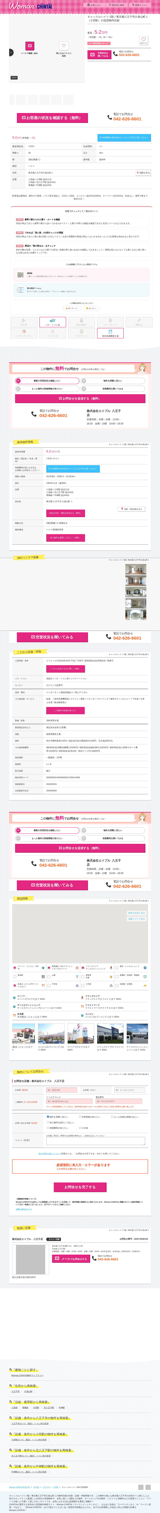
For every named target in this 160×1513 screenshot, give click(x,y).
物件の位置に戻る (136, 914)
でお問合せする (71, 1237)
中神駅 (62, 1387)
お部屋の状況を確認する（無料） (52, 119)
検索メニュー (140, 5)
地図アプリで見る (136, 920)
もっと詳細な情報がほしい (125, 1118)
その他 (83, 1129)
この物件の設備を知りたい (65, 711)
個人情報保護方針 (31, 1497)
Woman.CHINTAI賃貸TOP (19, 1467)
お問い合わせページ (24, 1189)
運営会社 (15, 1497)
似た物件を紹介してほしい (60, 1123)
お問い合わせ (49, 1497)
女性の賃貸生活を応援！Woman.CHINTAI (107, 1506)
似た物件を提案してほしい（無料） (65, 538)
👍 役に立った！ (72, 309)
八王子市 (15, 1371)
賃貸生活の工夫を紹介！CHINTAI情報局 (69, 1506)
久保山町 (28, 1371)
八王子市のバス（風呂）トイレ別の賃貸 (30, 1403)
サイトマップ (65, 1497)
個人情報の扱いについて (50, 1154)
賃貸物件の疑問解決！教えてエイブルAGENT (30, 1506)
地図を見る (143, 173)
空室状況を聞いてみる (99, 54)
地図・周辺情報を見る (131, 509)
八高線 (14, 1387)
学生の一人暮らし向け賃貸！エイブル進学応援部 (31, 1509)
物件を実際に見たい (57, 1118)
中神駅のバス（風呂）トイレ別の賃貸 (29, 1451)
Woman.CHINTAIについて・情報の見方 (91, 1497)
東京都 (36, 1467)
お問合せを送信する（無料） (80, 399)
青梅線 (25, 1387)
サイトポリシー (118, 1497)
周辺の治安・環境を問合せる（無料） (65, 514)
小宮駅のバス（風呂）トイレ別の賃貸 (29, 1419)
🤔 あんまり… (92, 309)
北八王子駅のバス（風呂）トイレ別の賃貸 (31, 1435)
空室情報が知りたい (89, 1118)
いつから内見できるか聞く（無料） (65, 669)
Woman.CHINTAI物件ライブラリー (27, 1355)
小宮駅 (36, 1387)
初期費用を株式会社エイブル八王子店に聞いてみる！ (124, 138)
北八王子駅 (49, 1387)
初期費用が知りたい (57, 1129)
